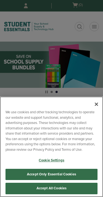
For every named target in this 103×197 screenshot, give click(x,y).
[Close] (96, 104)
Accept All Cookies (51, 188)
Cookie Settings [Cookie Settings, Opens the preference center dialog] (51, 160)
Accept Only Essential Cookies (51, 174)
